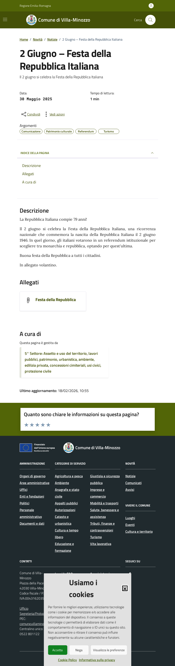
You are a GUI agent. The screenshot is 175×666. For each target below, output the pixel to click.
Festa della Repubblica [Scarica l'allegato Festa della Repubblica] (55, 299)
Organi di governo (32, 476)
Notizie (130, 476)
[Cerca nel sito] (150, 20)
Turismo (96, 536)
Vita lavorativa (100, 543)
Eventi (130, 524)
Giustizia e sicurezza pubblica (105, 479)
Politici (24, 503)
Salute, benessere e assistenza (104, 513)
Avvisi (129, 489)
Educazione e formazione (64, 547)
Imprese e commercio (98, 493)
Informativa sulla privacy (97, 659)
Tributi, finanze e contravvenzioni (102, 527)
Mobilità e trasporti (104, 503)
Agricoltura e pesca (69, 476)
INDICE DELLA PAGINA (87, 152)
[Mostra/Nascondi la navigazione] (5, 19)
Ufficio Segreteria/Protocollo (34, 611)
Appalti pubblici (66, 503)
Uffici (23, 489)
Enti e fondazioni (32, 496)
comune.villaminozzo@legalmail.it (43, 623)
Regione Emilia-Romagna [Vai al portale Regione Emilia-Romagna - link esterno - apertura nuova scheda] (35, 5)
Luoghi (130, 517)
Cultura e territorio (139, 531)
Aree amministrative (34, 482)
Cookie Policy (67, 659)
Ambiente (62, 482)
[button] (125, 588)
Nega (79, 650)
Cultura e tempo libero (66, 533)
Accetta (57, 650)
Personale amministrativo (31, 513)
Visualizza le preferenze (109, 650)
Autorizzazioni (65, 509)
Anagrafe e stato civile (67, 493)
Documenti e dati (32, 523)
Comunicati (133, 482)
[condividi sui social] (30, 114)
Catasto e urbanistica (63, 520)
